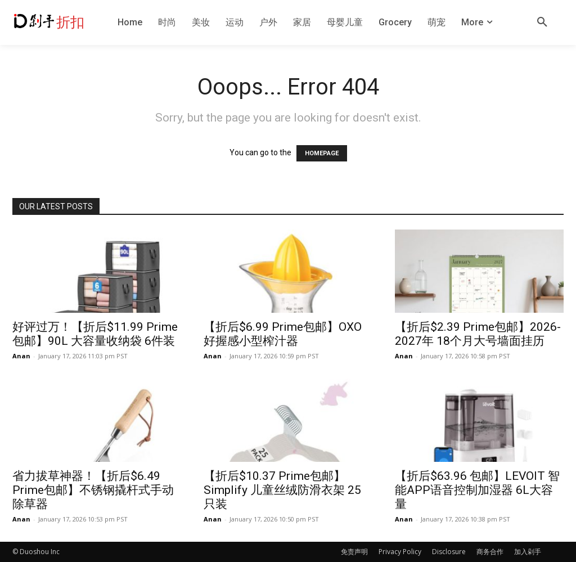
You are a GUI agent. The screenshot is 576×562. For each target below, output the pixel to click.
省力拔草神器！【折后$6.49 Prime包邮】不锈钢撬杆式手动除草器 (93, 490)
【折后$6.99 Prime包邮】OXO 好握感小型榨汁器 (283, 334)
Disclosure (449, 551)
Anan (21, 356)
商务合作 (489, 551)
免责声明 (354, 551)
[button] (542, 22)
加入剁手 (527, 551)
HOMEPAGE (322, 153)
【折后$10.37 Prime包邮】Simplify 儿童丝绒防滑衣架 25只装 (282, 490)
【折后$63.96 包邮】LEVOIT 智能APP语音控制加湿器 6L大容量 (477, 490)
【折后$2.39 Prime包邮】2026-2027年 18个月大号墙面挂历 (478, 334)
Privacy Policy (400, 551)
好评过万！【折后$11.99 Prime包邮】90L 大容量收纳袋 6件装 (95, 334)
